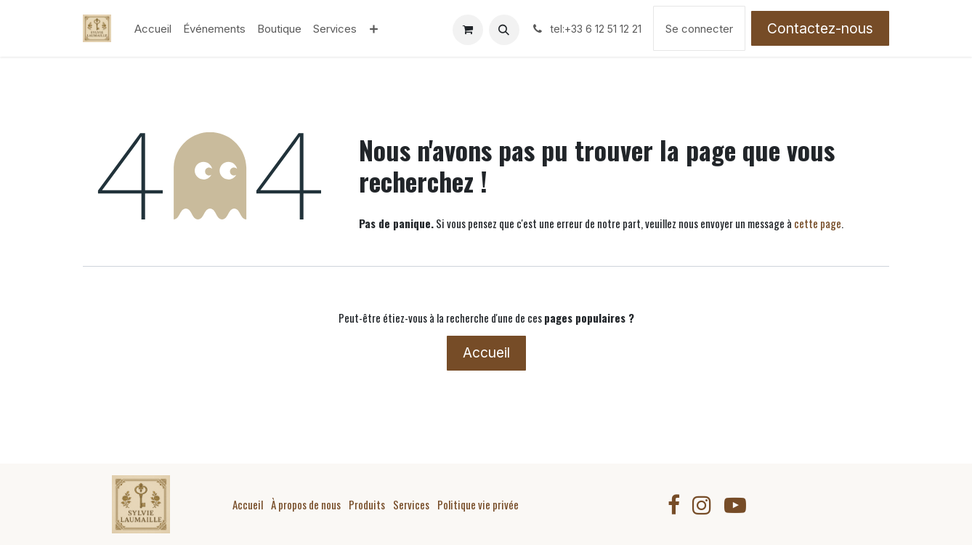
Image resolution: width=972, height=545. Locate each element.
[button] (504, 30)
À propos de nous (306, 504)
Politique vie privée (478, 504)
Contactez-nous (820, 28)
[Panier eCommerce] (468, 30)
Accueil (486, 352)
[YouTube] (735, 505)
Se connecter (699, 29)
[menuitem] (153, 29)
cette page (817, 223)
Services (411, 504)
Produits (367, 504)
